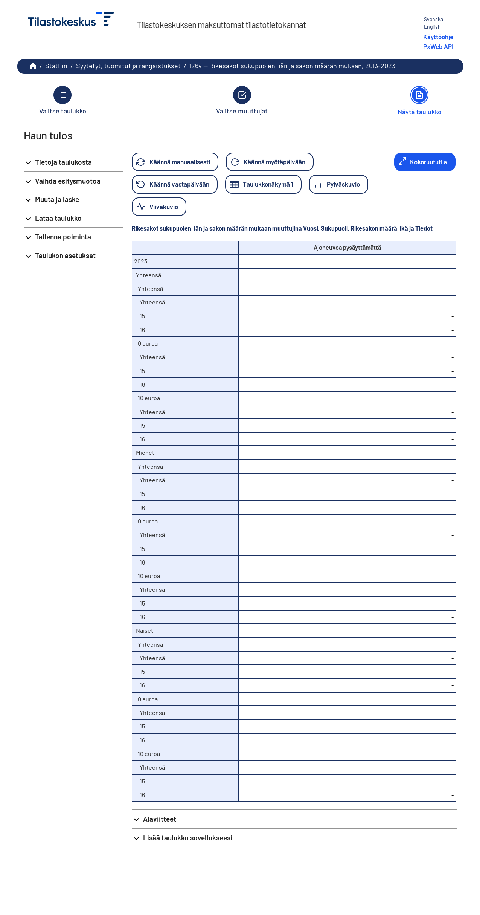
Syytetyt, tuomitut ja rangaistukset (128, 65)
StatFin (56, 65)
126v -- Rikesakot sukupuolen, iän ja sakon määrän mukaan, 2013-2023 (292, 65)
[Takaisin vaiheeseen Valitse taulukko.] (63, 100)
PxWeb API (438, 46)
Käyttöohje (438, 36)
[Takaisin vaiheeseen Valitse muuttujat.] (242, 100)
